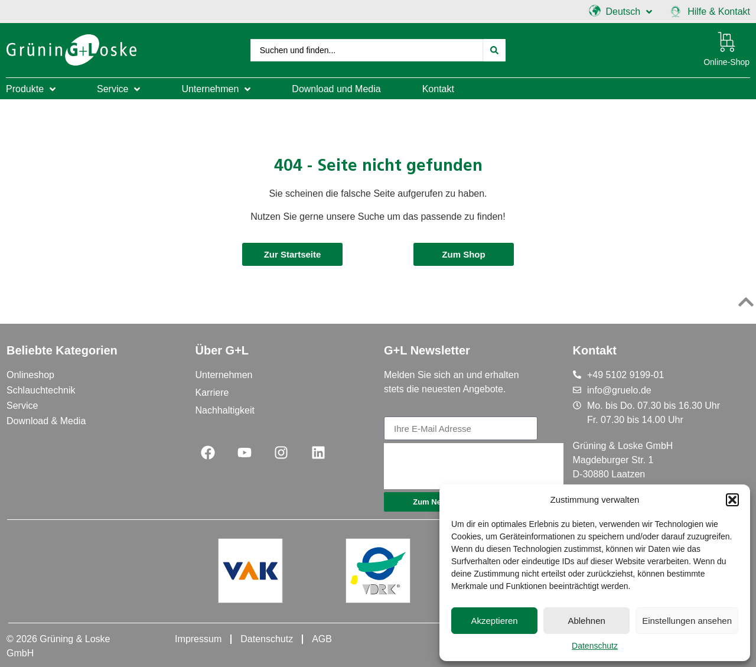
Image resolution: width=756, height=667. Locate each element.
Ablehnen (586, 621)
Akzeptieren (494, 621)
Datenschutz (595, 645)
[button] (732, 500)
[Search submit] (495, 49)
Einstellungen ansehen (687, 621)
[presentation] (473, 466)
